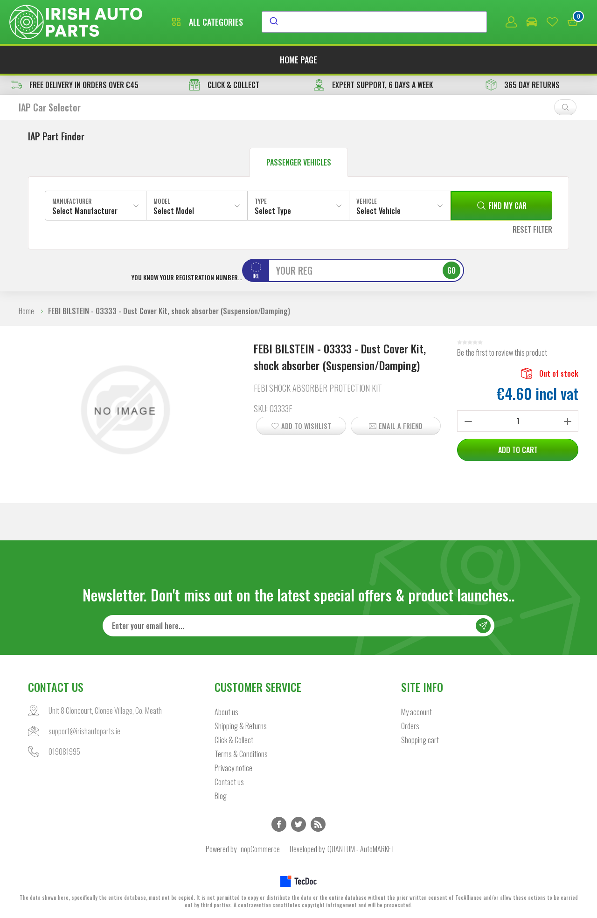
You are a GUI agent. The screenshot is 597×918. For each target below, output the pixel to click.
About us (226, 712)
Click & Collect (234, 739)
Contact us (229, 781)
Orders (410, 726)
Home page (298, 60)
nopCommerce (260, 849)
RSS (318, 824)
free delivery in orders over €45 (75, 84)
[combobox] (374, 22)
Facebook (279, 824)
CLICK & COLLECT (224, 84)
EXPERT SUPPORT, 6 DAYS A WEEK (373, 84)
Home (26, 311)
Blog (221, 795)
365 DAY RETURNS (523, 84)
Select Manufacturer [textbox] (85, 210)
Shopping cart (420, 739)
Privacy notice (233, 767)
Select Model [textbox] (173, 210)
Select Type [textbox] (273, 210)
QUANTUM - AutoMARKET (361, 849)
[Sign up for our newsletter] (298, 625)
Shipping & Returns (241, 726)
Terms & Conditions (241, 753)
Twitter (298, 824)
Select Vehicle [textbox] (378, 210)
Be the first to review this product (502, 352)
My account (416, 712)
